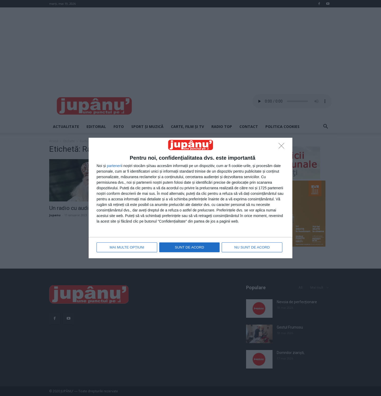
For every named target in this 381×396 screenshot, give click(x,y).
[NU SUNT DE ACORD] (283, 147)
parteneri (114, 166)
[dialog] (190, 198)
